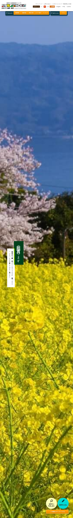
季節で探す (31, 12)
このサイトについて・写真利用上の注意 (61, 4)
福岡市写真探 (51, 505)
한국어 (69, 6)
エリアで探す (38, 12)
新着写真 (24, 12)
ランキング (45, 12)
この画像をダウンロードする (57, 511)
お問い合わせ (47, 4)
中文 (64, 6)
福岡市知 (63, 505)
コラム (63, 12)
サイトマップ (39, 4)
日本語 (52, 6)
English (58, 6)
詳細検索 (17, 12)
